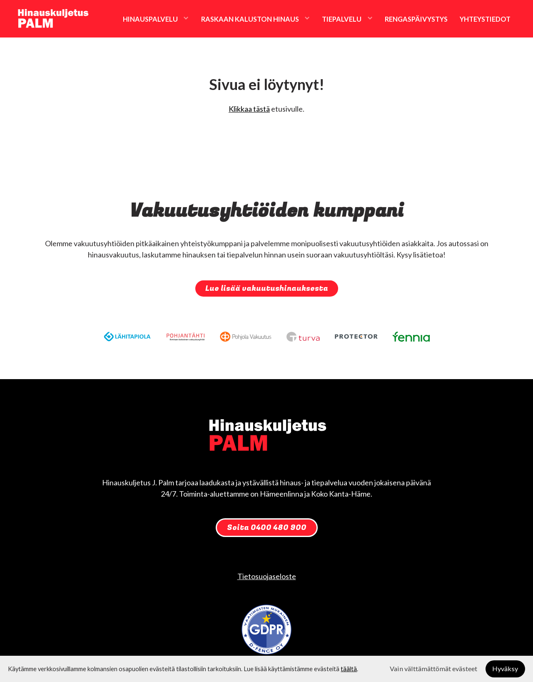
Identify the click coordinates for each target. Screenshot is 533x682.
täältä (349, 668)
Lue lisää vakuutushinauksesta (266, 288)
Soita (266, 527)
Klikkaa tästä (249, 108)
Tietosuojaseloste (266, 576)
